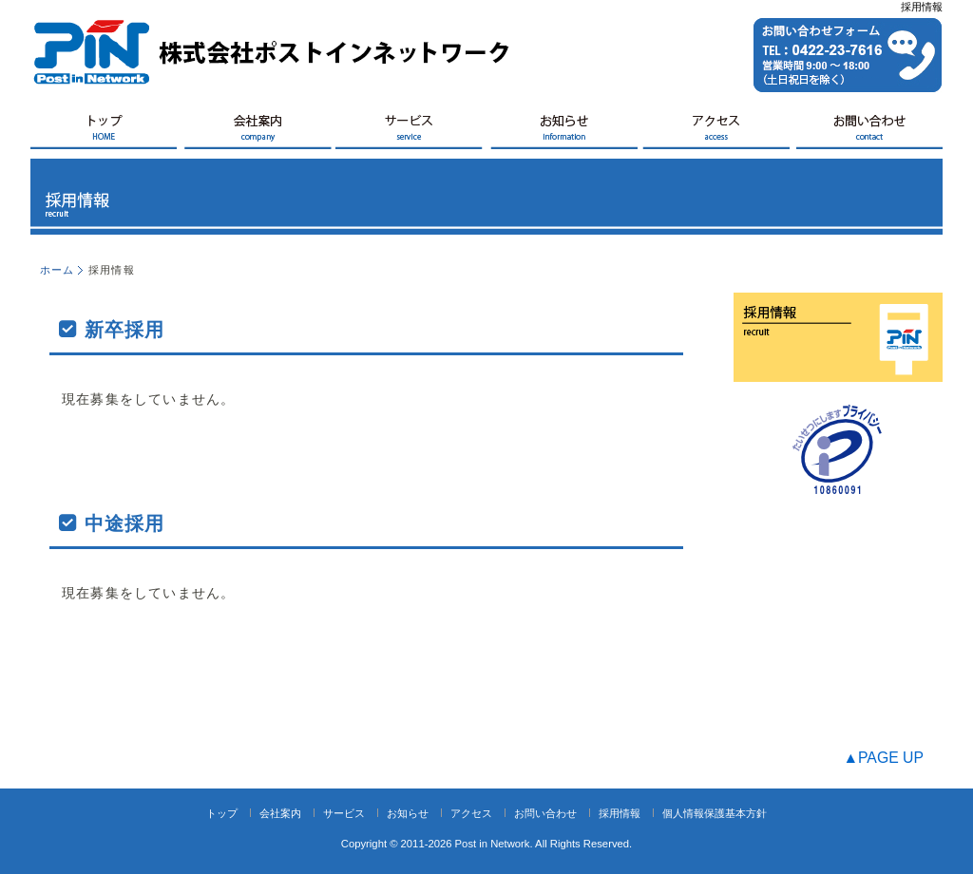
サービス (410, 131)
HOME (106, 131)
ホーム (57, 270)
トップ (222, 813)
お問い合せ (867, 131)
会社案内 (258, 131)
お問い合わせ (545, 813)
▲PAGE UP (883, 758)
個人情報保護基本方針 (714, 813)
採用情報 (619, 813)
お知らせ (562, 131)
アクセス (715, 131)
